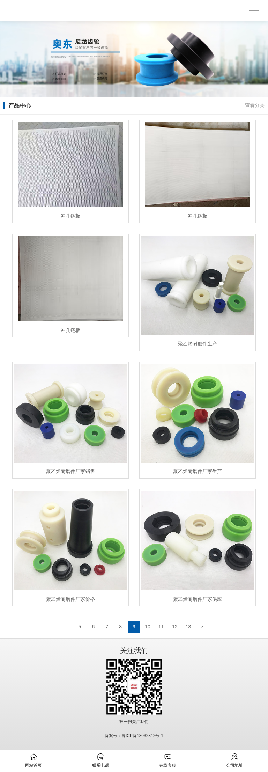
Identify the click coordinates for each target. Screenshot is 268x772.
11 (161, 626)
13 (188, 626)
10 (147, 626)
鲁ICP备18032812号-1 (142, 735)
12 (175, 626)
